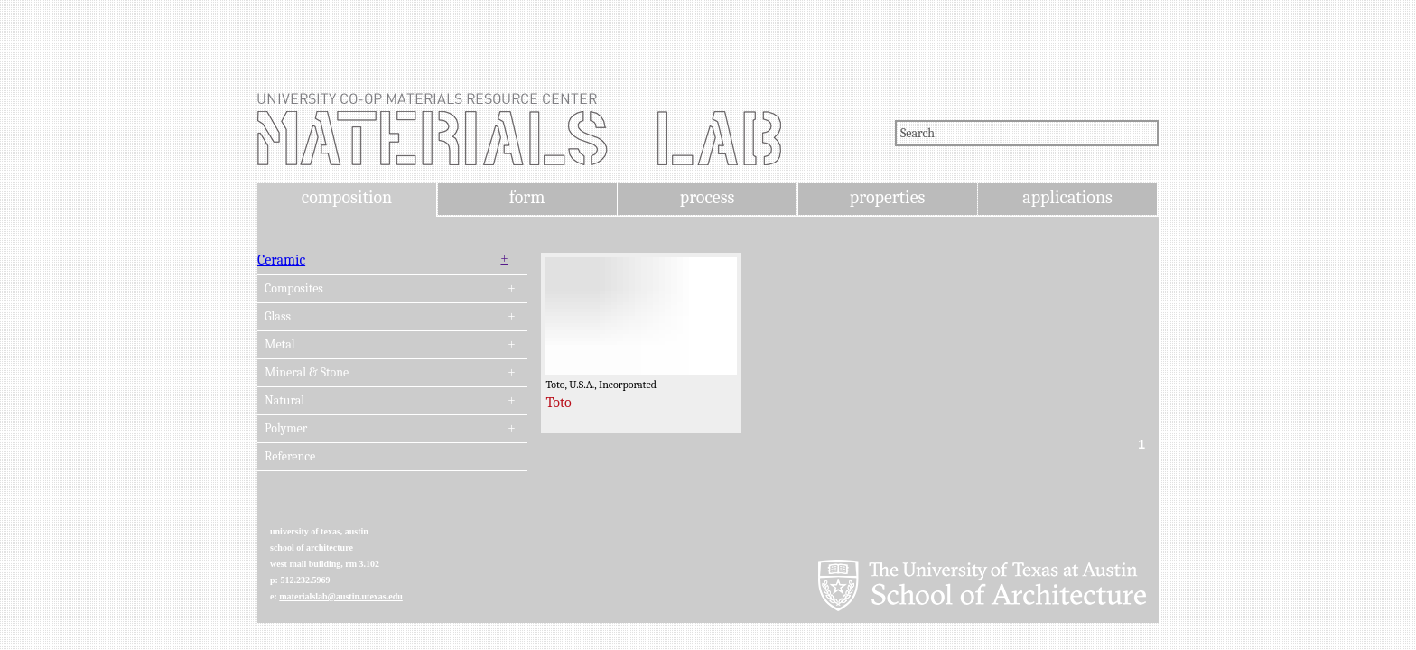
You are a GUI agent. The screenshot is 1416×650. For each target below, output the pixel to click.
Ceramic (281, 260)
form (527, 197)
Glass (278, 317)
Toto (558, 403)
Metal (280, 345)
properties (887, 197)
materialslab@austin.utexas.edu (341, 596)
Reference (290, 456)
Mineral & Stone (307, 373)
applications (1067, 197)
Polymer (286, 428)
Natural (284, 401)
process (707, 197)
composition (347, 197)
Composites (294, 289)
